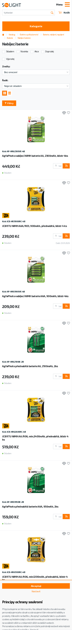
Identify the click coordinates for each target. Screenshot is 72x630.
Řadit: (5, 80)
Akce (36, 51)
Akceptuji (36, 586)
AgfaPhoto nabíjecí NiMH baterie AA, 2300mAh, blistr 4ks (35, 155)
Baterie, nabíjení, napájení (53, 34)
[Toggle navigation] (67, 4)
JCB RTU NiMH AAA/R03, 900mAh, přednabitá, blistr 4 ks (34, 225)
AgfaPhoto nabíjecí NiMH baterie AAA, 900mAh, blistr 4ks (35, 296)
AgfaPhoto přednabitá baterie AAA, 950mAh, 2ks (30, 506)
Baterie (10, 38)
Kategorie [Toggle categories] (36, 26)
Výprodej (10, 58)
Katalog (12, 34)
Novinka (24, 51)
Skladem (10, 51)
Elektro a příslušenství (29, 34)
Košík (64, 12)
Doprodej (49, 51)
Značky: (6, 66)
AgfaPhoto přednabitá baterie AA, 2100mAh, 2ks (30, 366)
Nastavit (36, 591)
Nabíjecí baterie (24, 38)
